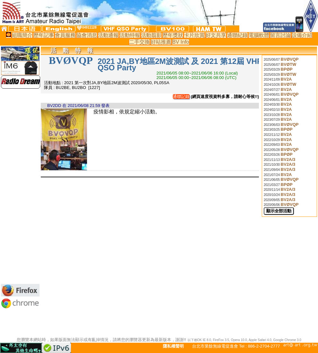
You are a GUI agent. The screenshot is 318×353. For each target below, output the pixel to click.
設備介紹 (302, 35)
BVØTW (288, 64)
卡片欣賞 (194, 35)
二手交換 (139, 42)
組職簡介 (22, 35)
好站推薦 (161, 42)
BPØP (287, 69)
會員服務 (65, 35)
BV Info (180, 42)
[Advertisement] (20, 186)
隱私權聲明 (173, 346)
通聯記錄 (181, 96)
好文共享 (216, 35)
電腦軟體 (259, 35)
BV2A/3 (288, 159)
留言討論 (280, 35)
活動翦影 (151, 35)
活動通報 (108, 35)
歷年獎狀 (173, 35)
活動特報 (129, 35)
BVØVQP (290, 59)
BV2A (286, 79)
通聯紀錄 (237, 35)
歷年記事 (43, 35)
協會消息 (86, 35)
